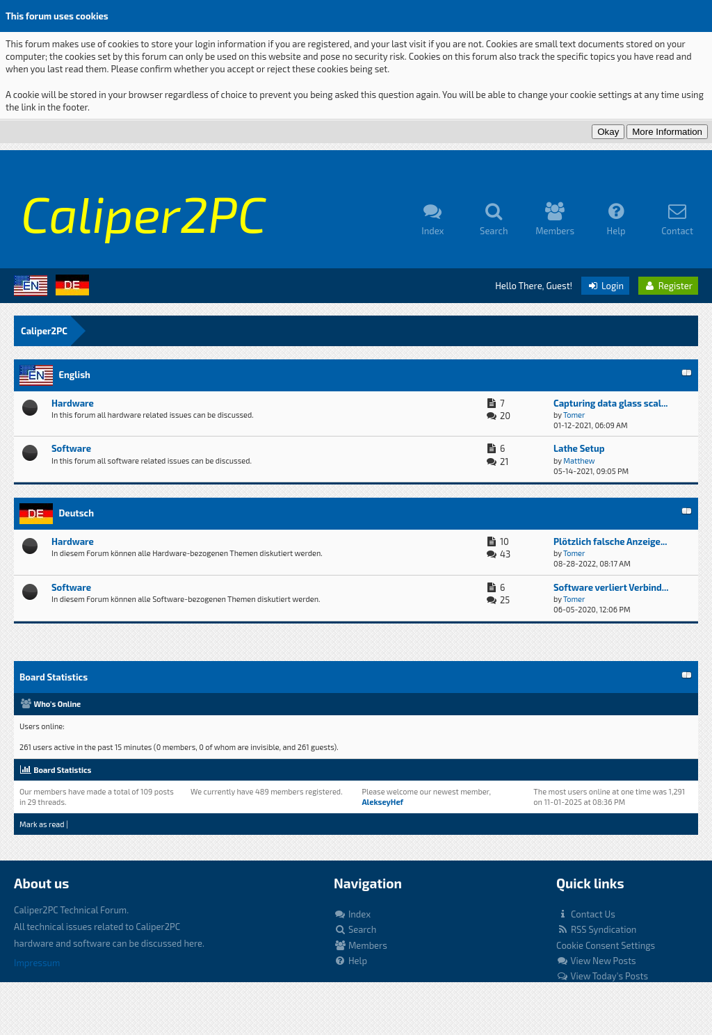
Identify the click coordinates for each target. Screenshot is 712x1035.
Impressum (37, 962)
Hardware (72, 403)
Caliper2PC (44, 330)
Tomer (574, 414)
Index (352, 914)
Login (605, 285)
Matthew (578, 460)
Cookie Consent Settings (605, 945)
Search (355, 929)
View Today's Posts (602, 975)
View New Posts (596, 960)
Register (668, 285)
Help (350, 960)
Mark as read (42, 824)
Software (71, 448)
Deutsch (76, 513)
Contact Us (585, 914)
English (74, 374)
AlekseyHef (382, 801)
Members (360, 945)
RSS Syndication (596, 929)
